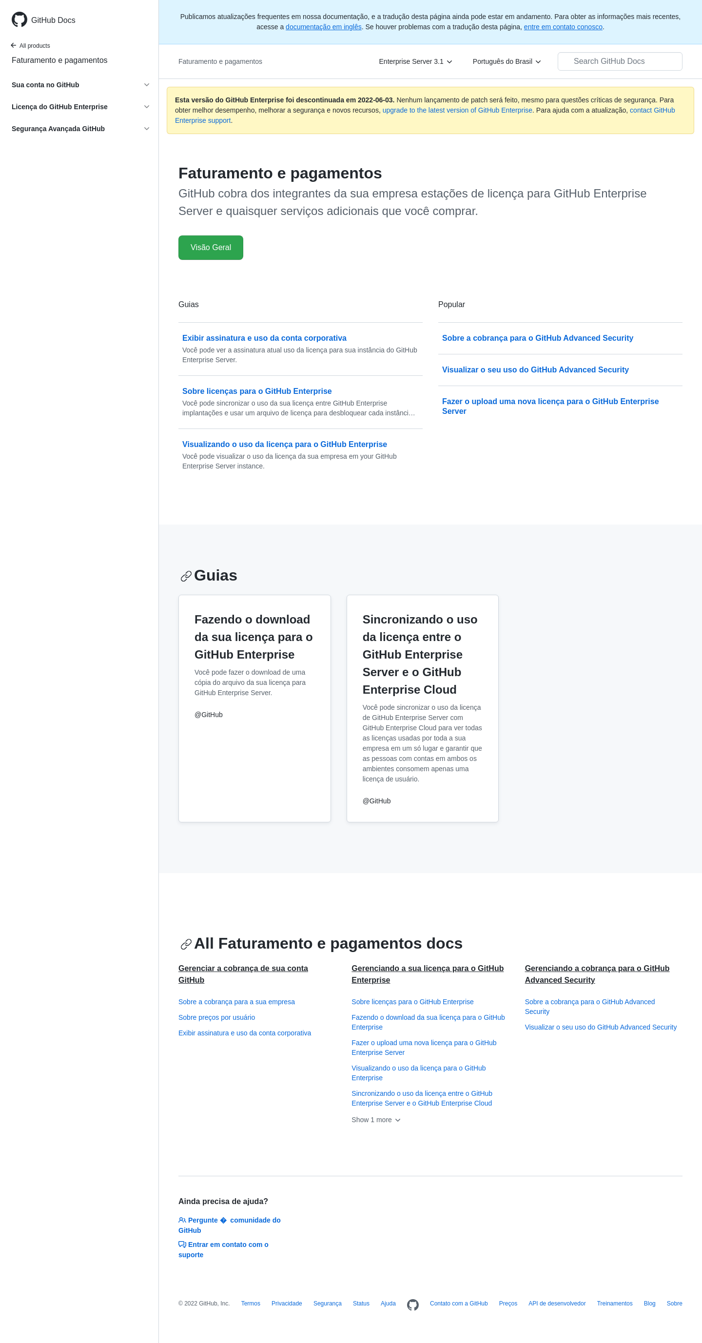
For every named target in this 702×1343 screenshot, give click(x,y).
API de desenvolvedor (556, 1303)
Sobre (674, 1303)
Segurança (327, 1303)
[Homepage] (413, 1305)
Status (361, 1303)
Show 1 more (376, 1120)
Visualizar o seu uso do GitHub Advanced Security (601, 1027)
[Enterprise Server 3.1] (416, 61)
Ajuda (388, 1303)
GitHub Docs (53, 20)
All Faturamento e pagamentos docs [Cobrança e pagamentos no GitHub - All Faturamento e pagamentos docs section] (321, 943)
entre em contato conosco (563, 27)
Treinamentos (615, 1303)
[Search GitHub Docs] (620, 61)
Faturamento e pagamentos (60, 60)
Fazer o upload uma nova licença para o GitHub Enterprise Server (423, 1047)
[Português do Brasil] (507, 61)
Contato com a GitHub (459, 1303)
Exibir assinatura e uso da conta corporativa (244, 1033)
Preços (508, 1303)
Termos (250, 1303)
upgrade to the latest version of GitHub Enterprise (457, 110)
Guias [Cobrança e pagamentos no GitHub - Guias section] (208, 575)
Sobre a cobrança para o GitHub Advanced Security (590, 1006)
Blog (650, 1303)
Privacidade (287, 1303)
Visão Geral (211, 247)
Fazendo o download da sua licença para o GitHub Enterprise (428, 1022)
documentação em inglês (324, 27)
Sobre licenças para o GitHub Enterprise (412, 1002)
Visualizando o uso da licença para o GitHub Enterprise (418, 1073)
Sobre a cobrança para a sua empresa (236, 1002)
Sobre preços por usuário (216, 1017)
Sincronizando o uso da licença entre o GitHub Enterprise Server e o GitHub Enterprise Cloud (421, 1098)
